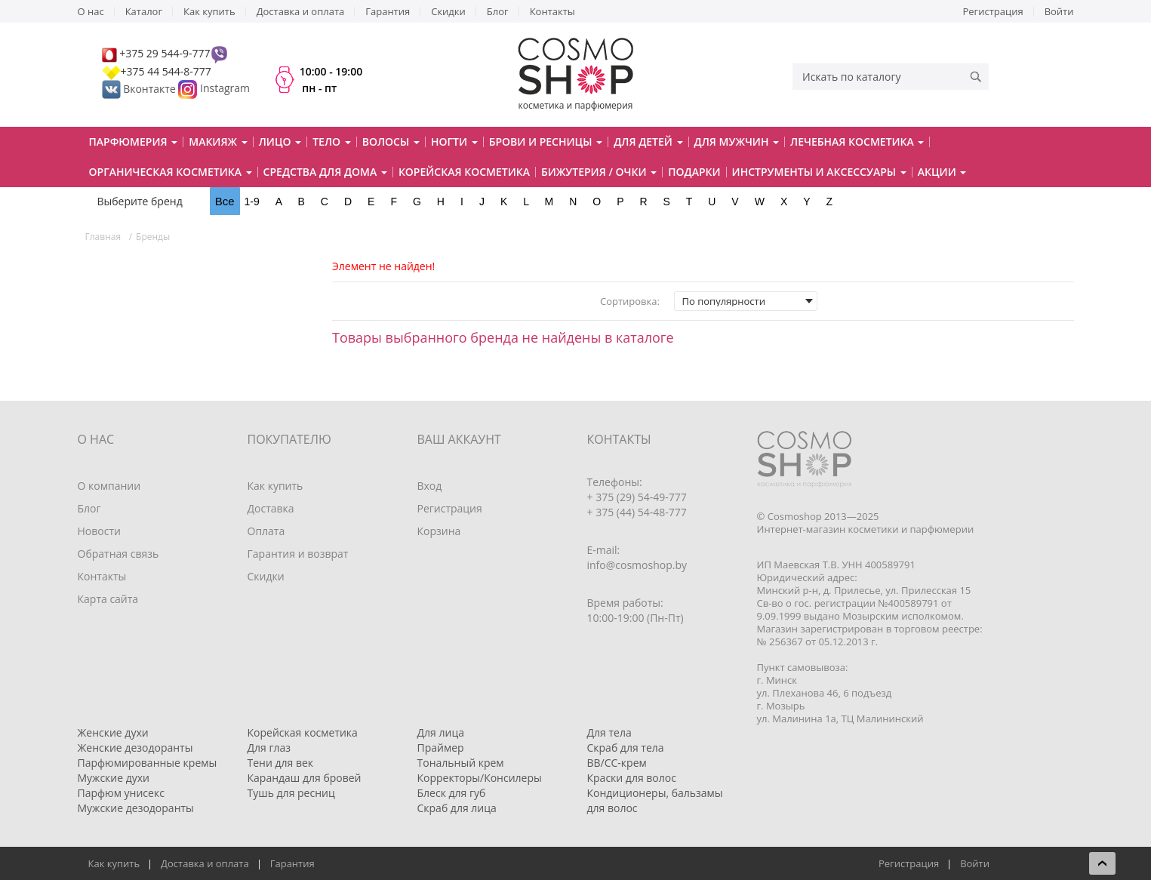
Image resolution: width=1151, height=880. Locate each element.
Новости (99, 531)
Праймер (440, 747)
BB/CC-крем (617, 762)
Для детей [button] (648, 141)
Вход (429, 485)
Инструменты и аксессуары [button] (819, 172)
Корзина (439, 531)
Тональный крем (460, 762)
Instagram (225, 89)
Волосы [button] (391, 141)
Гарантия (387, 11)
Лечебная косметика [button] (857, 141)
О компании (109, 485)
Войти (1059, 11)
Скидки (448, 11)
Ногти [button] (454, 141)
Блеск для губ (451, 793)
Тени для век (281, 762)
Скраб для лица (457, 808)
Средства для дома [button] (325, 172)
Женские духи (113, 732)
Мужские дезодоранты (136, 808)
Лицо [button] (280, 141)
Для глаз (269, 747)
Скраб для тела (625, 747)
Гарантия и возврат (298, 553)
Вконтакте (140, 89)
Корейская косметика (464, 172)
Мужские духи (114, 778)
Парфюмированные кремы (147, 762)
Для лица (440, 732)
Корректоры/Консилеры (479, 778)
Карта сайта (108, 599)
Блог (498, 11)
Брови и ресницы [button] (545, 141)
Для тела (609, 732)
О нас (91, 11)
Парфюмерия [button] (133, 141)
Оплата (266, 531)
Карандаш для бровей (305, 778)
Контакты (552, 11)
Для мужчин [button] (737, 141)
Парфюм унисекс (121, 793)
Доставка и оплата (301, 11)
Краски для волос (631, 778)
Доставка (271, 508)
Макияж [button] (218, 141)
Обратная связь (118, 553)
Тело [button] (331, 141)
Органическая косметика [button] (170, 172)
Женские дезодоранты (135, 747)
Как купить (209, 11)
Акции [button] (942, 172)
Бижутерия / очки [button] (599, 172)
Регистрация (993, 11)
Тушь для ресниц (291, 793)
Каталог (143, 11)
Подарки (694, 172)
